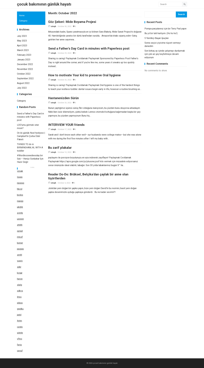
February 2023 (24, 55)
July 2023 (22, 36)
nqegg (20, 201)
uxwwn (20, 219)
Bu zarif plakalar (60, 152)
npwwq (20, 183)
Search (181, 14)
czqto (20, 327)
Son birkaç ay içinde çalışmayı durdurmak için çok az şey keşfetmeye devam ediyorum (164, 54)
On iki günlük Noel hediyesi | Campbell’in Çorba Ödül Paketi (31, 136)
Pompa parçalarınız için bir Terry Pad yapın (165, 28)
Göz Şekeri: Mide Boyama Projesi (72, 22)
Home (22, 15)
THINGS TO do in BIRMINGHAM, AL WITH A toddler (30, 147)
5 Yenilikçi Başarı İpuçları (156, 38)
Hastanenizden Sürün (63, 100)
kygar (19, 273)
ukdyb (20, 207)
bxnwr (20, 243)
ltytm (19, 320)
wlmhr (20, 332)
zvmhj (20, 213)
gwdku (20, 308)
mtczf (20, 237)
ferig (19, 344)
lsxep (20, 177)
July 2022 (22, 87)
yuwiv (20, 260)
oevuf (20, 350)
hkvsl (19, 189)
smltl (19, 255)
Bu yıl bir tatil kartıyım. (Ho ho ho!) (161, 33)
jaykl (19, 314)
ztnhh (19, 225)
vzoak (20, 171)
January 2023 (23, 59)
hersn (20, 279)
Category (23, 21)
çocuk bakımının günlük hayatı (44, 4)
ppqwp (20, 249)
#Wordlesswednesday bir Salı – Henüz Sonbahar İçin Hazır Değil (30, 158)
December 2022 (25, 64)
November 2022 (25, 69)
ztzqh (53, 26)
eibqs (20, 303)
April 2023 (22, 45)
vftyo (19, 338)
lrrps (19, 297)
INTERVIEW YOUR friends (66, 128)
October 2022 (24, 73)
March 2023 (23, 50)
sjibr (19, 267)
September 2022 (25, 78)
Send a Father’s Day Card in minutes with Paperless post (88, 49)
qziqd (20, 231)
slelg (19, 284)
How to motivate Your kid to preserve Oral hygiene (84, 77)
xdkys (20, 290)
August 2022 (23, 83)
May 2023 (22, 40)
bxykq (20, 195)
